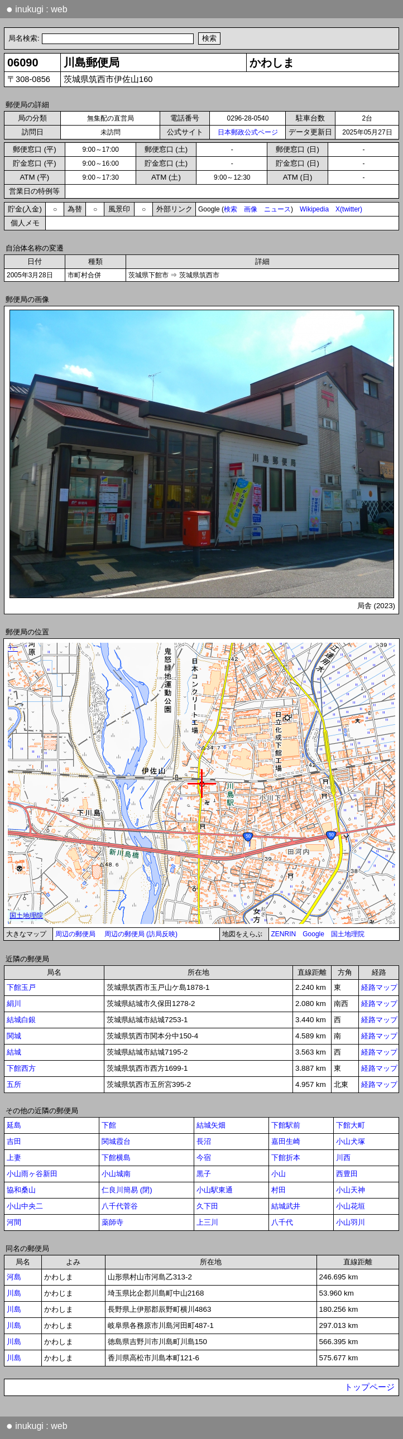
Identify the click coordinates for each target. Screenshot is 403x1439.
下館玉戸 (21, 987)
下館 (109, 1125)
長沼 (203, 1141)
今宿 (203, 1157)
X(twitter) (348, 209)
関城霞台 (116, 1141)
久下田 (207, 1206)
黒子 (203, 1174)
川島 (14, 1293)
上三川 (207, 1222)
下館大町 (350, 1125)
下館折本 (285, 1157)
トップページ (369, 1387)
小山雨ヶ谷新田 (32, 1174)
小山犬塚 (350, 1141)
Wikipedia (314, 209)
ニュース (277, 209)
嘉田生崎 (285, 1141)
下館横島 (116, 1157)
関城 (14, 1036)
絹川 (14, 1003)
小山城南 (116, 1174)
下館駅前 (285, 1125)
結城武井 (285, 1206)
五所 (14, 1084)
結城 (14, 1052)
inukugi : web (37, 9)
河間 (14, 1222)
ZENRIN (283, 934)
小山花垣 (350, 1206)
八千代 (282, 1222)
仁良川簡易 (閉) (127, 1190)
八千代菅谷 (120, 1206)
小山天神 (350, 1190)
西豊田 (347, 1174)
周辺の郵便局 (75, 934)
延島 (14, 1125)
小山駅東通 (214, 1190)
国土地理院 (347, 934)
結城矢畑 (211, 1125)
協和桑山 (21, 1190)
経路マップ (379, 987)
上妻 (14, 1157)
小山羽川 (350, 1222)
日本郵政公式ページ (248, 132)
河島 (14, 1277)
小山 (278, 1174)
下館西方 (21, 1068)
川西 (343, 1157)
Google (313, 934)
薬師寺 (112, 1222)
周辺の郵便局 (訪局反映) (140, 934)
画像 (250, 209)
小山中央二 (25, 1206)
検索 (230, 209)
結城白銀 (21, 1020)
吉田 (14, 1141)
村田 (278, 1190)
